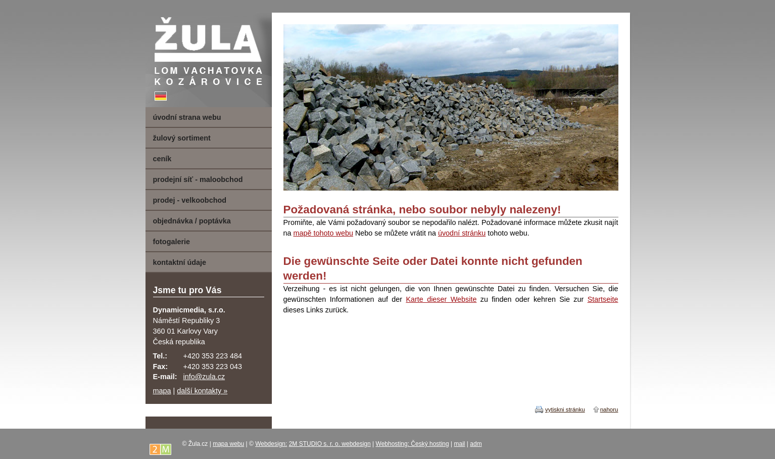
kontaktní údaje (180, 262)
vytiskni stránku (565, 409)
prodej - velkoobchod (190, 200)
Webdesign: (271, 443)
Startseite (603, 299)
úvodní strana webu (187, 117)
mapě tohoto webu (323, 233)
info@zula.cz (204, 377)
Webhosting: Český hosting (412, 443)
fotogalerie (171, 242)
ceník (162, 159)
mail (459, 443)
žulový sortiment (182, 138)
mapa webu (228, 443)
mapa (162, 391)
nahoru (609, 409)
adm (475, 443)
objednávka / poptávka (192, 221)
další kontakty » (202, 391)
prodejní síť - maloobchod (198, 179)
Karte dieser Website (441, 299)
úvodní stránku (462, 233)
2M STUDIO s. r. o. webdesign (330, 443)
